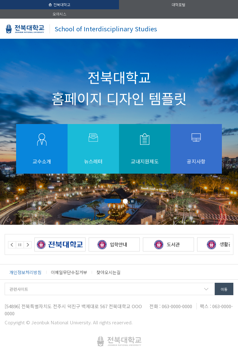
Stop (132, 201)
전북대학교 (59, 4)
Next (28, 244)
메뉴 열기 (226, 28)
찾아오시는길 (108, 272)
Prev (12, 244)
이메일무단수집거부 (69, 272)
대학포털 (178, 4)
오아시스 (59, 13)
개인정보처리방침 (25, 272)
